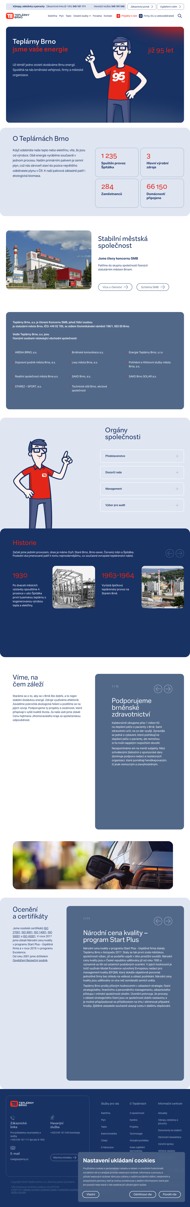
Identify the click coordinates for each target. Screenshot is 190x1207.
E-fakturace (107, 1147)
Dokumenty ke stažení (169, 1130)
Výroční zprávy (166, 1143)
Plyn (103, 1119)
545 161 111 (79, 6)
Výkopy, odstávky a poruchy (168, 1121)
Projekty (134, 1126)
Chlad (104, 1140)
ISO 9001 (27, 932)
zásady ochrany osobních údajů (40, 1189)
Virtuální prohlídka (139, 1140)
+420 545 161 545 (59, 1132)
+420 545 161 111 (19, 1139)
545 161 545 (117, 6)
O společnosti (137, 1113)
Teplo (104, 1126)
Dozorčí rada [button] (113, 472)
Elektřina (105, 1113)
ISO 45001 (29, 936)
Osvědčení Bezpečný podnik (30, 960)
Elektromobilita (109, 1133)
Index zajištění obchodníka (137, 1149)
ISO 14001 (40, 932)
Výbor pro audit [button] (115, 505)
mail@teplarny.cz (19, 1159)
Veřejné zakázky (166, 1150)
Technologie (136, 1133)
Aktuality (162, 1113)
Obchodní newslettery (169, 1137)
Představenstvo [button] (115, 456)
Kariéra (133, 1119)
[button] (170, 553)
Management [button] (113, 489)
